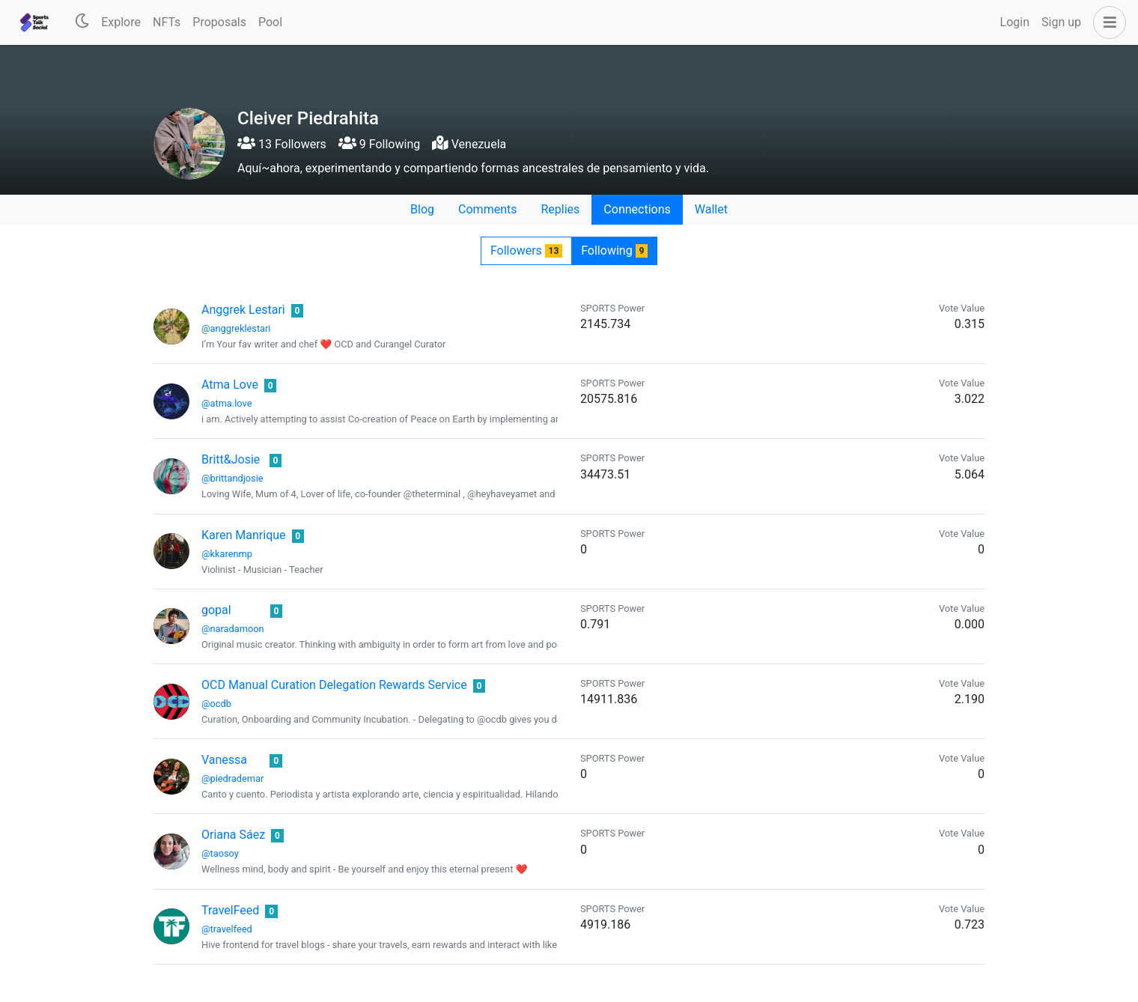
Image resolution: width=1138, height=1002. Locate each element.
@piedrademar (232, 778)
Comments (487, 209)
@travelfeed (226, 929)
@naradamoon (232, 628)
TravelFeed (230, 910)
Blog (422, 209)
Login (1014, 22)
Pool (270, 22)
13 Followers (281, 144)
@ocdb (216, 703)
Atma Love (229, 384)
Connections (636, 209)
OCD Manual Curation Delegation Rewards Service (334, 685)
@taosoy (220, 853)
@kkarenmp (226, 553)
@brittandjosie (232, 478)
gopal (216, 610)
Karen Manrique (243, 535)
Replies (560, 209)
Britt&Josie (230, 459)
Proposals (219, 22)
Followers (526, 250)
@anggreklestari (235, 328)
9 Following (379, 144)
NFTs (166, 22)
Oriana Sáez (233, 835)
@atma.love (226, 403)
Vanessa (224, 760)
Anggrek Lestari (243, 310)
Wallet (711, 209)
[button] (1106, 22)
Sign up (1061, 22)
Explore (121, 22)
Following (614, 250)
